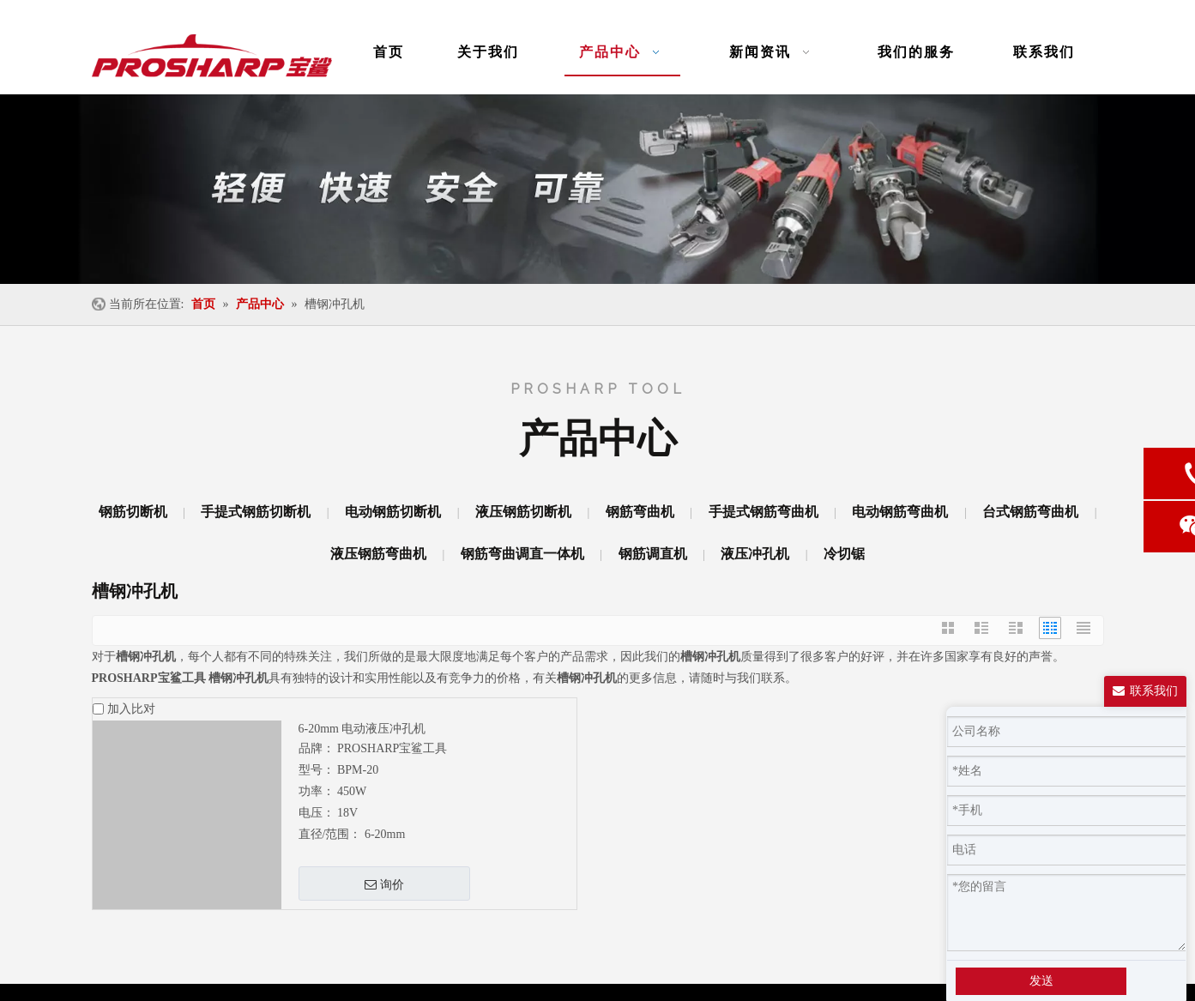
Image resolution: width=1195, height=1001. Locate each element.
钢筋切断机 (133, 511)
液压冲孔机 (755, 553)
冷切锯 (844, 553)
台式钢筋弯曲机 (1030, 511)
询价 (384, 884)
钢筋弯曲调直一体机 (522, 553)
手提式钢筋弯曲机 (763, 511)
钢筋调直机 (653, 553)
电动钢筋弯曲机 (900, 511)
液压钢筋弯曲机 (378, 553)
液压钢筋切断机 (523, 511)
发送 (1041, 980)
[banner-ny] (597, 189)
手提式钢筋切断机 (256, 511)
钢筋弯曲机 (640, 511)
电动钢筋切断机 (393, 511)
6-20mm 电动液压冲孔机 (362, 728)
